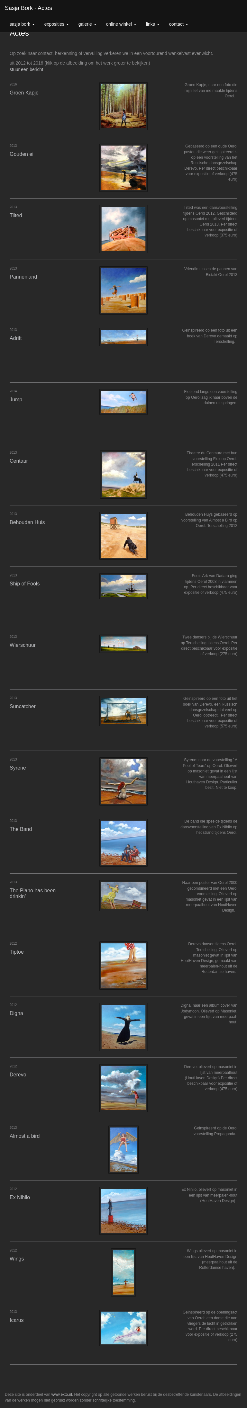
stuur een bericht (26, 69)
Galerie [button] (87, 24)
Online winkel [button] (121, 24)
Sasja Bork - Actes (28, 8)
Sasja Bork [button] (22, 24)
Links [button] (153, 24)
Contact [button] (178, 24)
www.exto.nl (61, 1394)
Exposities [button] (56, 24)
